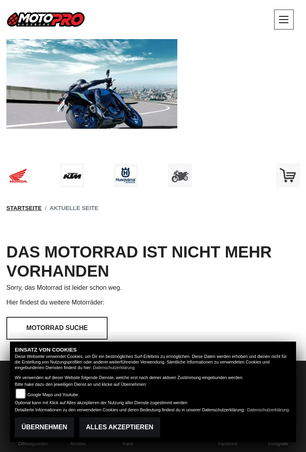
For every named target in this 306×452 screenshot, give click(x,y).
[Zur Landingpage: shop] (288, 175)
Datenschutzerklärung (114, 367)
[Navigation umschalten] (284, 19)
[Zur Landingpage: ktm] (72, 175)
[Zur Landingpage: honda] (18, 175)
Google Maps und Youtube (52, 394)
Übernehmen (44, 427)
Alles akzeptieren (119, 427)
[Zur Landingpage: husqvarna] (126, 175)
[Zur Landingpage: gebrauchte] (180, 175)
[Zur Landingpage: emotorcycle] (234, 175)
